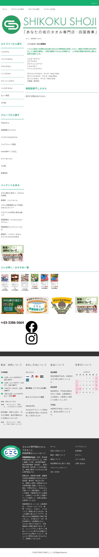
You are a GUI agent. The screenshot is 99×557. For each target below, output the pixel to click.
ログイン (78, 455)
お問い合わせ (80, 463)
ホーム (5, 9)
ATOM (57, 472)
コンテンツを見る (48, 9)
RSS (51, 472)
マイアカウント (81, 446)
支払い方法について (57, 451)
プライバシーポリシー (58, 468)
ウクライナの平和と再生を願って (11, 214)
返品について (55, 459)
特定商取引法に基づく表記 (60, 463)
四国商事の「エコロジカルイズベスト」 (11, 221)
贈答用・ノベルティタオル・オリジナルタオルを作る (11, 235)
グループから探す (32, 9)
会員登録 (78, 451)
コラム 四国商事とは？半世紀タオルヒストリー (12, 206)
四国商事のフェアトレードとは (11, 228)
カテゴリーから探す (16, 9)
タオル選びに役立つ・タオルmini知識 (12, 194)
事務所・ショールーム (9, 200)
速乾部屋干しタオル (36, 38)
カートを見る (80, 459)
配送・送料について (57, 455)
